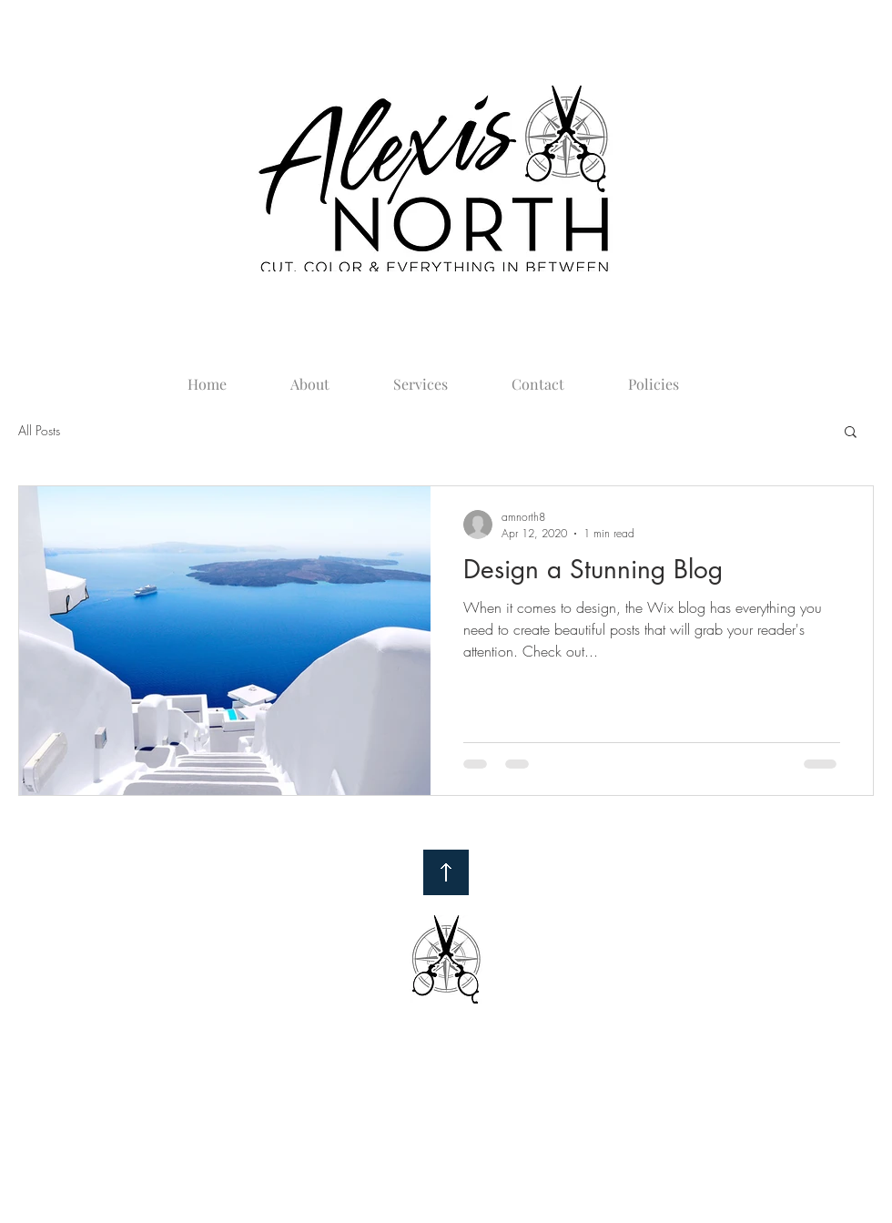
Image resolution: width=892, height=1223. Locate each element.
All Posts (39, 430)
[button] (850, 433)
